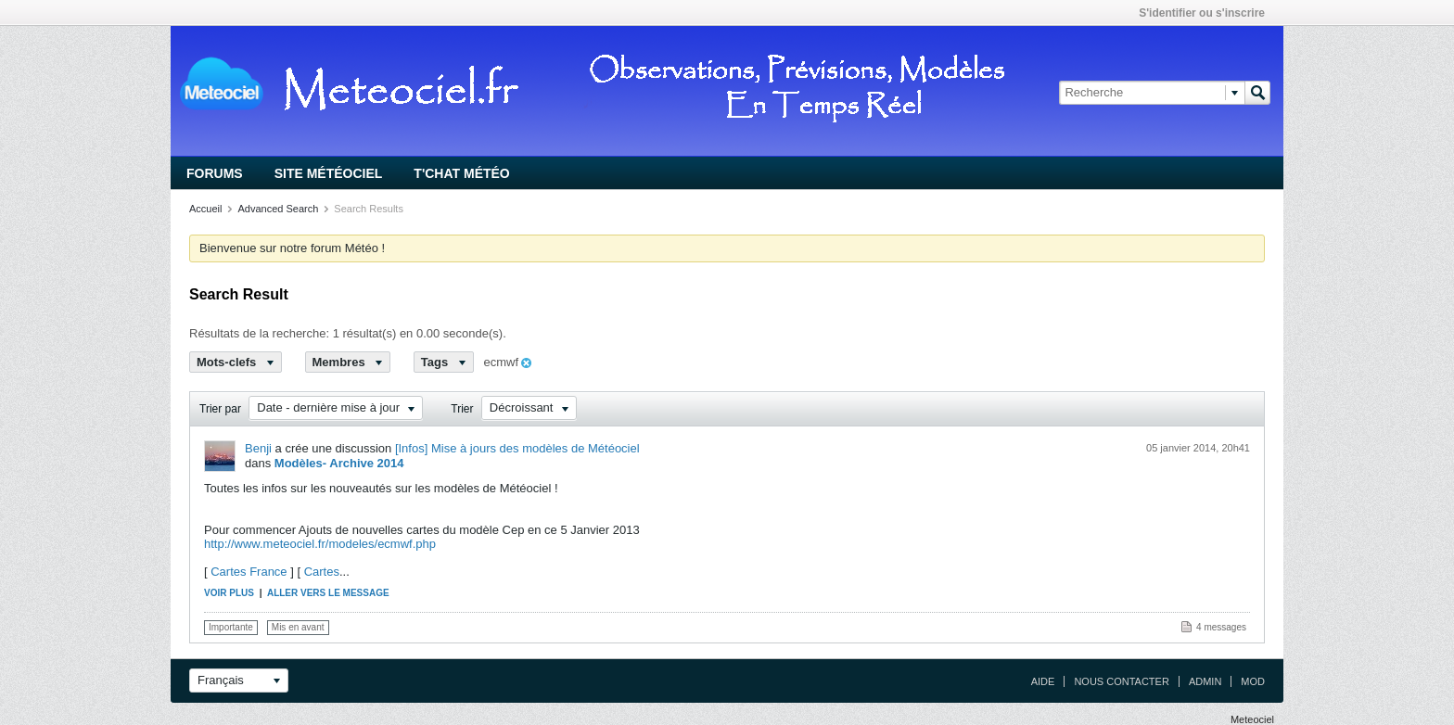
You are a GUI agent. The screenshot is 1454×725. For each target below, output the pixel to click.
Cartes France (248, 572)
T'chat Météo (461, 173)
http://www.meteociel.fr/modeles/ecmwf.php (320, 544)
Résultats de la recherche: (259, 333)
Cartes (321, 572)
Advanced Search (277, 208)
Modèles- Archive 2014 (339, 463)
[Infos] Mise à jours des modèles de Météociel (517, 448)
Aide (1043, 681)
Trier (462, 408)
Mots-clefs (235, 362)
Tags (443, 362)
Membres (348, 362)
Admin (1205, 681)
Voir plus (229, 593)
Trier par (220, 408)
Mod (1253, 681)
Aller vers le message (328, 593)
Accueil (205, 208)
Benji (258, 448)
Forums (214, 173)
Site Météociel (328, 173)
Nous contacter (1121, 681)
